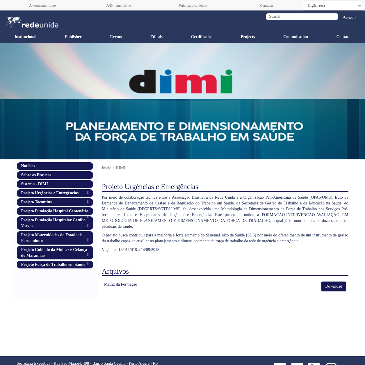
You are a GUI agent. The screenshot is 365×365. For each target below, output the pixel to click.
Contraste (265, 5)
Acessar (349, 17)
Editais (156, 37)
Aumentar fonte (42, 5)
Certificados (201, 37)
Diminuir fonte (118, 5)
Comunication (295, 37)
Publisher (73, 37)
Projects (248, 37)
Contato (343, 37)
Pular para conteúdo (192, 5)
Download (333, 286)
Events (116, 37)
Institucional (25, 37)
